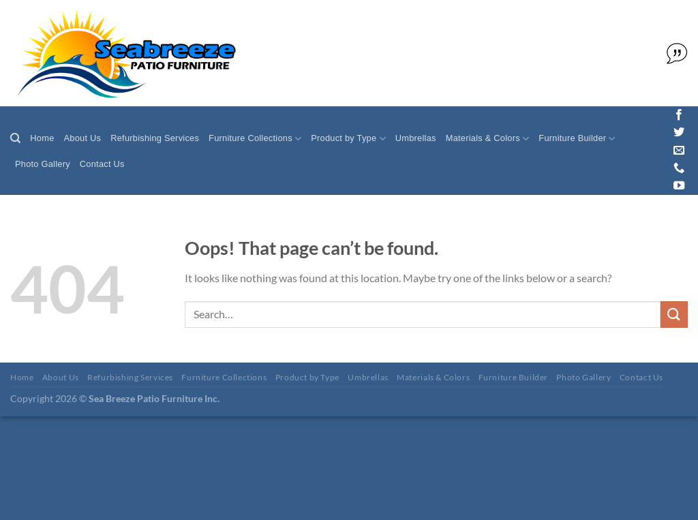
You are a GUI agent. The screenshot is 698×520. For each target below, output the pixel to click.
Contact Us (102, 164)
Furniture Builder (576, 138)
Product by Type (348, 138)
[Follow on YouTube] (678, 186)
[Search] (15, 138)
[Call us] (678, 168)
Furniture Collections (255, 138)
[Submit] (674, 314)
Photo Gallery (42, 164)
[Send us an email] (678, 150)
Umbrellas (415, 138)
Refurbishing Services (154, 138)
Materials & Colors (488, 138)
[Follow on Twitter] (678, 133)
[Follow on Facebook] (678, 115)
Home (42, 138)
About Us (83, 138)
